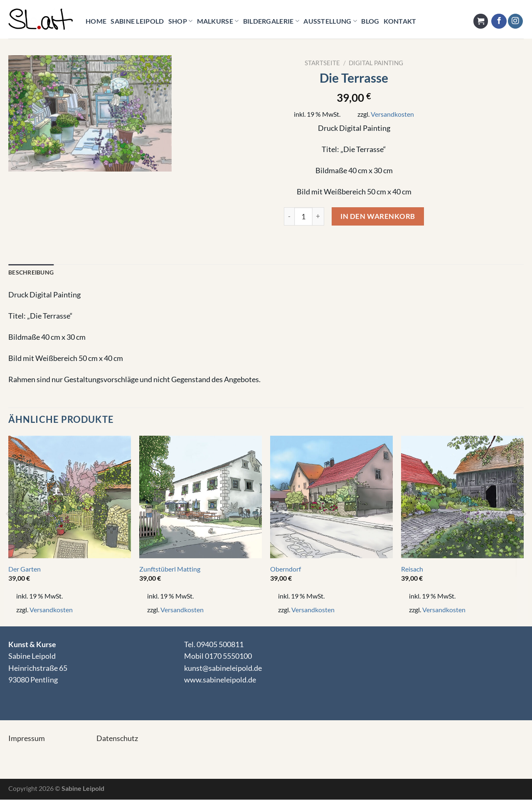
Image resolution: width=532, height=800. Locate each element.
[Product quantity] (303, 216)
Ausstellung (330, 21)
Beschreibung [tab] (31, 272)
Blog (370, 21)
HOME (96, 21)
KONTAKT (400, 21)
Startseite (322, 62)
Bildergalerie (271, 21)
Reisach (412, 569)
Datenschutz (117, 738)
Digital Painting (376, 62)
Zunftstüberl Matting (169, 569)
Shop (180, 21)
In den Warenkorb (377, 216)
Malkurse (218, 21)
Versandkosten (392, 114)
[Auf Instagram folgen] (515, 21)
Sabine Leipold (137, 21)
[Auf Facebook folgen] (498, 21)
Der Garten (24, 569)
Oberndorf (285, 569)
